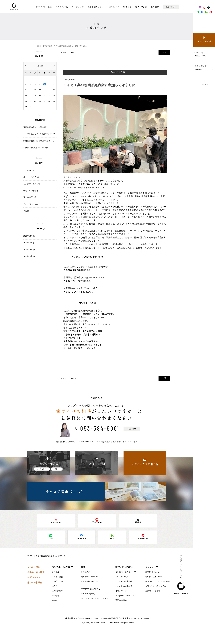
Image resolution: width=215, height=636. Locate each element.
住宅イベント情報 (44, 7)
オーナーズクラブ (88, 594)
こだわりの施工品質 (123, 586)
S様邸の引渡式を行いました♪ (35, 148)
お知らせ (55, 600)
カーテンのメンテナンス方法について (39, 134)
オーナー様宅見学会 (89, 581)
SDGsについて (58, 591)
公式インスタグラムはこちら (79, 292)
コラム (55, 586)
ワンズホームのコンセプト (126, 572)
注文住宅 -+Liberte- (153, 572)
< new (63, 52)
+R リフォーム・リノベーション (94, 598)
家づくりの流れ (121, 577)
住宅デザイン (121, 591)
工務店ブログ (57, 581)
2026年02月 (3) (29, 250)
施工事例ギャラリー (96, 7)
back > (73, 52)
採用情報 (55, 596)
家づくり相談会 (34, 582)
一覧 (164, 52)
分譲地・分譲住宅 (152, 591)
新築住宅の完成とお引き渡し (35, 127)
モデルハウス (62, 7)
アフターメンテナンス (124, 596)
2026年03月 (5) (29, 243)
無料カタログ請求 (35, 572)
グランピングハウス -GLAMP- (157, 581)
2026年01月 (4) (29, 256)
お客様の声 (114, 7)
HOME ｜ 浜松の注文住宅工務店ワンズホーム (46, 556)
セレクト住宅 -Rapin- (154, 577)
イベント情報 (33, 567)
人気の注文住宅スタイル (155, 586)
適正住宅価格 (121, 600)
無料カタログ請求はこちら (78, 270)
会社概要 (155, 7)
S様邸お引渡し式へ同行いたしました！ (39, 141)
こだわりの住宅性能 (123, 581)
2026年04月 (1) (29, 236)
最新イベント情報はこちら (78, 281)
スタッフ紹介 (141, 7)
